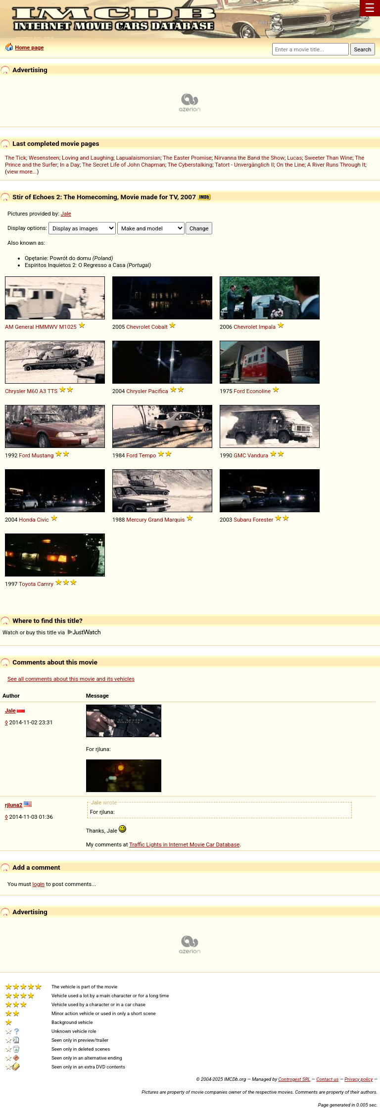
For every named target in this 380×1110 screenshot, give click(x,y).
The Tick (15, 157)
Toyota (27, 583)
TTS (52, 391)
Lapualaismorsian (138, 157)
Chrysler (15, 391)
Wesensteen (44, 157)
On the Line (291, 164)
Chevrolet (138, 326)
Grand (155, 519)
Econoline (258, 391)
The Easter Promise (187, 157)
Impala (267, 326)
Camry (45, 583)
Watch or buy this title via (51, 632)
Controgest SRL (294, 1079)
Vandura (257, 455)
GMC (240, 455)
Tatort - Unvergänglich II (244, 164)
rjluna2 (13, 804)
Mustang (42, 455)
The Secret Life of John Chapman (123, 164)
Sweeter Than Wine (329, 157)
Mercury (136, 519)
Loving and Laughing (87, 157)
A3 (43, 391)
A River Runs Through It (336, 164)
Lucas (294, 157)
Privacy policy (358, 1079)
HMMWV (46, 326)
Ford (239, 391)
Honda (27, 519)
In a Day (70, 164)
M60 (32, 391)
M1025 (67, 326)
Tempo (147, 455)
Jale (66, 213)
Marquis (174, 519)
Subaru (242, 519)
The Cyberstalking (190, 164)
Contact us (327, 1079)
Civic (42, 519)
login (39, 884)
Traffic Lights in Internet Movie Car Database (184, 844)
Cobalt (159, 326)
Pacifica (158, 391)
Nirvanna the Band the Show (249, 157)
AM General (19, 326)
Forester (263, 519)
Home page (29, 47)
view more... (22, 171)
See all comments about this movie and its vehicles (71, 678)
